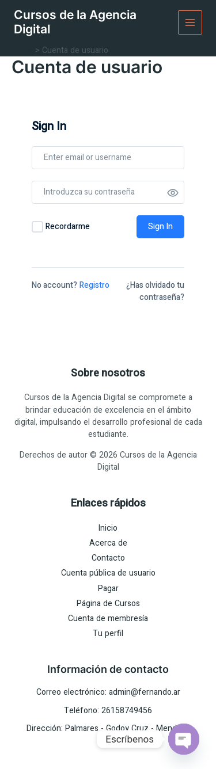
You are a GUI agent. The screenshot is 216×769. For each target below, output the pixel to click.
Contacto (108, 558)
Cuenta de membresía (108, 618)
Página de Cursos (108, 603)
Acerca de (108, 543)
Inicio (108, 528)
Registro (94, 285)
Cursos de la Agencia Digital (75, 21)
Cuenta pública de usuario (108, 573)
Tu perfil (108, 633)
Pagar (108, 589)
